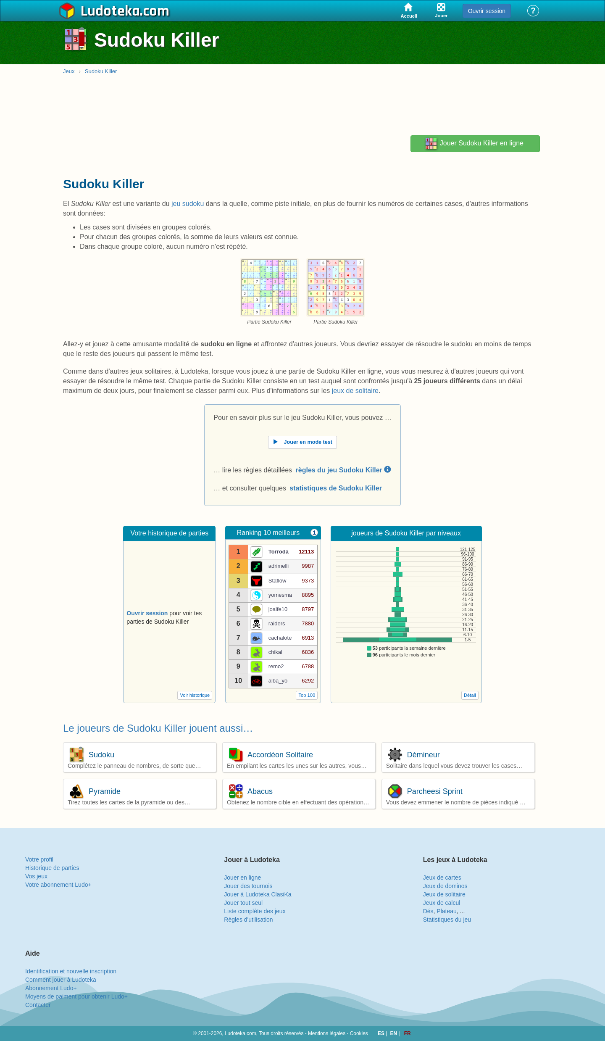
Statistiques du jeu (447, 919)
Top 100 (306, 695)
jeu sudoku (187, 203)
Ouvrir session (486, 11)
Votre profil (39, 859)
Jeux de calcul (441, 902)
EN (394, 1033)
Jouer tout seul (243, 902)
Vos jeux (36, 876)
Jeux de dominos (445, 886)
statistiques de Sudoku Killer (335, 488)
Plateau (446, 911)
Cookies (359, 1033)
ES (382, 1033)
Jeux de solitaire (444, 894)
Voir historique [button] (195, 695)
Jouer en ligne (242, 877)
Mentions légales (326, 1033)
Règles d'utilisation (248, 919)
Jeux (68, 71)
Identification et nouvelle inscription (70, 971)
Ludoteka (110, 11)
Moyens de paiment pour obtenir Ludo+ (76, 996)
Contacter (38, 1004)
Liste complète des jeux (254, 911)
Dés (428, 911)
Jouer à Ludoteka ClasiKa (257, 894)
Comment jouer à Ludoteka (60, 979)
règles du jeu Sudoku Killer (343, 470)
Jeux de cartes (442, 877)
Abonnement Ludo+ (51, 988)
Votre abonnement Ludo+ (58, 884)
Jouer (473, 143)
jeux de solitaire (355, 390)
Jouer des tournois (248, 886)
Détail (470, 695)
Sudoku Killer (101, 71)
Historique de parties (52, 867)
